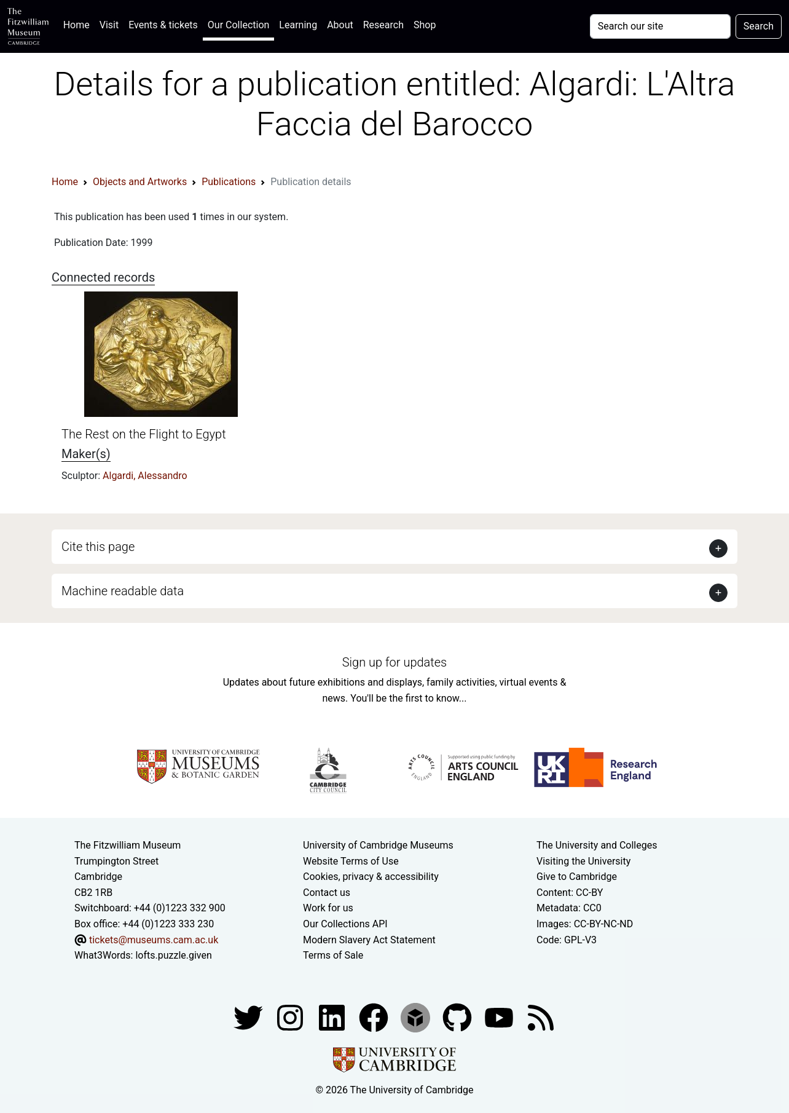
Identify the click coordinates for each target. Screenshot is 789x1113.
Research (383, 25)
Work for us (328, 908)
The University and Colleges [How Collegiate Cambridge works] (596, 845)
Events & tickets (163, 25)
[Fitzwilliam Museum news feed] (540, 1017)
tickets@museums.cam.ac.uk (153, 940)
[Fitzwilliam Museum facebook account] (333, 1017)
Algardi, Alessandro (145, 475)
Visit (109, 25)
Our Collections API (345, 924)
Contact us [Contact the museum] (326, 892)
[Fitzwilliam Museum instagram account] (291, 1017)
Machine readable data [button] (122, 591)
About (340, 25)
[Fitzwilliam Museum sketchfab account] (417, 1017)
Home (79, 24)
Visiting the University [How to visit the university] (583, 861)
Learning (298, 25)
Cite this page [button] (98, 546)
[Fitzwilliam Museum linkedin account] (375, 1017)
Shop (425, 25)
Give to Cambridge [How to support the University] (576, 876)
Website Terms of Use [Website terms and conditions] (351, 861)
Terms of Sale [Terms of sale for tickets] (333, 955)
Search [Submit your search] (759, 26)
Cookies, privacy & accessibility (371, 876)
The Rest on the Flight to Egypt (143, 434)
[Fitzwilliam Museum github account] (458, 1017)
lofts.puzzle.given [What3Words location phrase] (173, 955)
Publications (229, 182)
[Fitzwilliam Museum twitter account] (249, 1017)
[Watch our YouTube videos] (500, 1017)
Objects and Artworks (140, 182)
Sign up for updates (394, 662)
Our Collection (238, 25)
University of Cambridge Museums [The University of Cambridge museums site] (378, 845)
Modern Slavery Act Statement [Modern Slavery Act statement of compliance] (369, 940)
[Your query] (660, 26)
